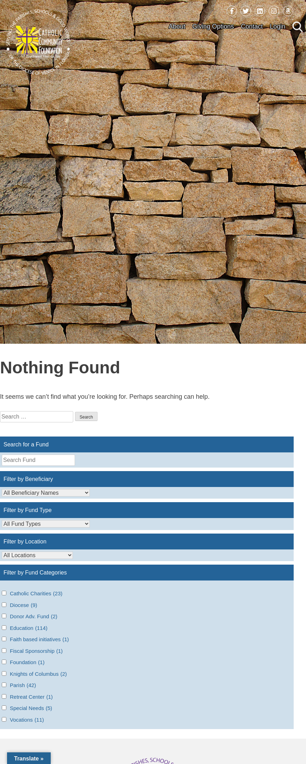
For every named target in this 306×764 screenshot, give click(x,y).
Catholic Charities (36, 594)
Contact (252, 26)
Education (29, 628)
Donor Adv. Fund (33, 617)
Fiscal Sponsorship (36, 651)
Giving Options (213, 26)
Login (277, 26)
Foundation (27, 662)
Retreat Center (31, 697)
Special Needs (31, 708)
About (177, 26)
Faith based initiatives (39, 640)
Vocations (27, 720)
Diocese (23, 605)
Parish (23, 685)
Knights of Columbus (38, 674)
